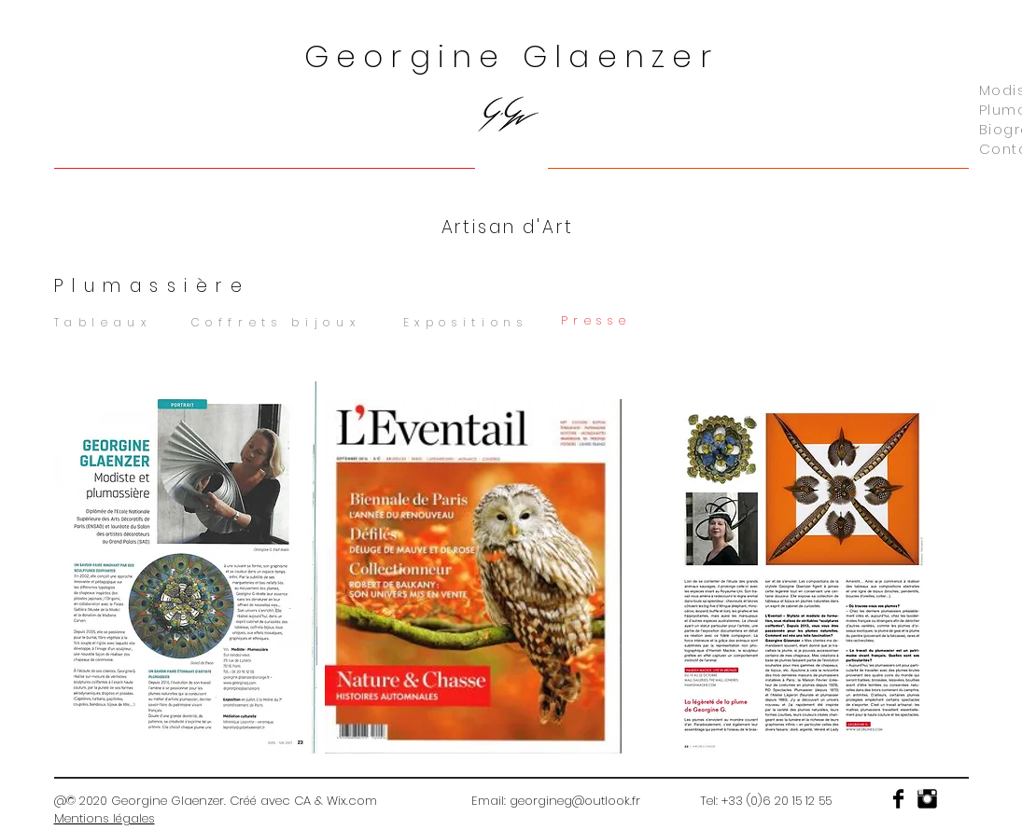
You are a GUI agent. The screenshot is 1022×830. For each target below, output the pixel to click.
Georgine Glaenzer (511, 56)
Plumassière (152, 285)
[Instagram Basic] (927, 799)
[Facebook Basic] (898, 799)
